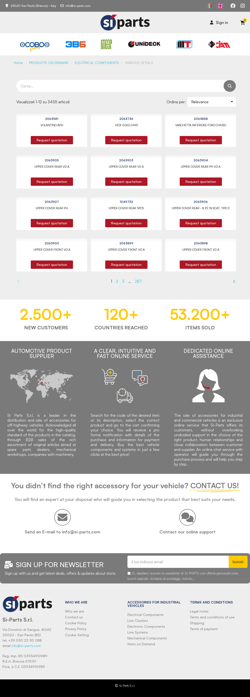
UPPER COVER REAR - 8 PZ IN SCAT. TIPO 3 (200, 208)
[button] (52, 140)
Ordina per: (176, 101)
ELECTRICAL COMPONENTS (97, 63)
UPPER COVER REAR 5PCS (126, 208)
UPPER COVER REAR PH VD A (200, 166)
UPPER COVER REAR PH (52, 208)
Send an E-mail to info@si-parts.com (62, 531)
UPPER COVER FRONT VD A (51, 249)
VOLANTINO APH (52, 125)
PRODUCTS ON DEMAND (49, 63)
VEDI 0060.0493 (126, 125)
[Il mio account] (219, 22)
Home (18, 63)
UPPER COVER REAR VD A (51, 166)
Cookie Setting (77, 635)
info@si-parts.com (26, 646)
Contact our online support (187, 531)
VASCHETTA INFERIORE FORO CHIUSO (200, 125)
